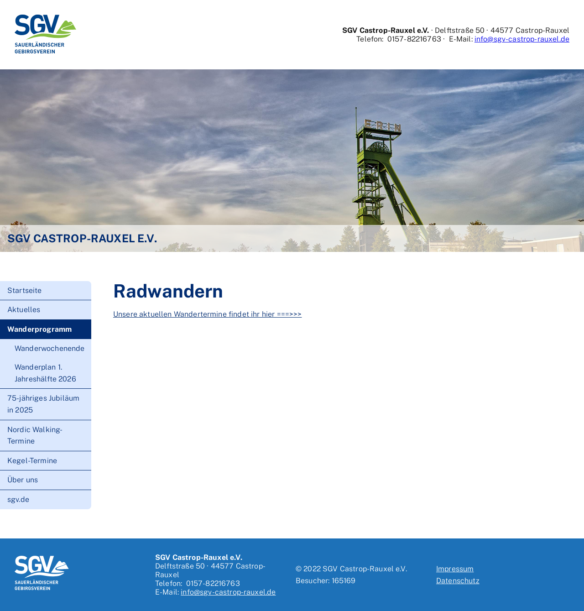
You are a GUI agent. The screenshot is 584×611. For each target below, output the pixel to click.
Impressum (455, 568)
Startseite (24, 290)
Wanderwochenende (50, 348)
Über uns (22, 479)
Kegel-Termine (32, 460)
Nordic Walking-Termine (35, 435)
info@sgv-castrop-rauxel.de (521, 39)
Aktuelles (23, 309)
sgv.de (18, 499)
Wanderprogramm (39, 329)
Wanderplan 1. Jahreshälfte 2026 (45, 373)
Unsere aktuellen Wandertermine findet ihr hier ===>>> (207, 314)
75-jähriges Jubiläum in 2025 (43, 404)
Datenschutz (458, 580)
